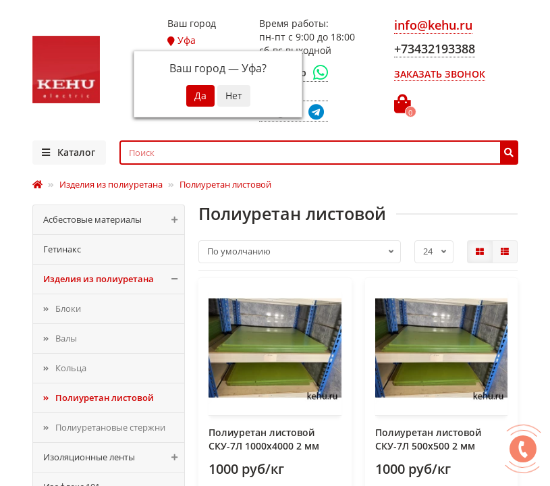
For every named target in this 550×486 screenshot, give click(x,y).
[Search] (318, 152)
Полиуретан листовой (104, 398)
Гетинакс (62, 249)
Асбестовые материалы (114, 219)
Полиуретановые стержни (110, 427)
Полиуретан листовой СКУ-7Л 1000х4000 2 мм (264, 439)
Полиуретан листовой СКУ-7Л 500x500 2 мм (428, 439)
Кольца (70, 368)
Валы (66, 338)
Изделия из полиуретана (114, 279)
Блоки (68, 308)
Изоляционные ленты (114, 457)
